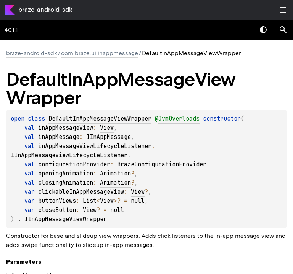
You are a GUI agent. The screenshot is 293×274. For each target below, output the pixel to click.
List (90, 201)
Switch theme (263, 30)
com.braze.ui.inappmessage (99, 53)
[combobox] (243, 30)
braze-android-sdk (45, 9)
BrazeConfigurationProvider (161, 164)
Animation (115, 173)
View (107, 128)
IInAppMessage (108, 137)
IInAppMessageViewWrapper (65, 219)
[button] (283, 30)
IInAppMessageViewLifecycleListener (69, 155)
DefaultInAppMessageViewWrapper (99, 119)
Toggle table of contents (283, 10)
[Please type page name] (283, 30)
